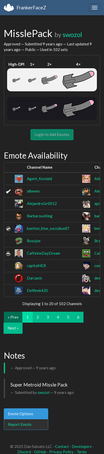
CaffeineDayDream (43, 253)
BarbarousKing (40, 216)
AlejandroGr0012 (42, 203)
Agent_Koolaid (39, 178)
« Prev (13, 317)
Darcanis (34, 278)
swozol (72, 34)
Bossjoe (34, 240)
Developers (82, 446)
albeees (33, 191)
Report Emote (19, 424)
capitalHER (36, 265)
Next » (13, 328)
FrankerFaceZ (31, 7)
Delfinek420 (37, 290)
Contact (62, 446)
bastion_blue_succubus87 (48, 228)
